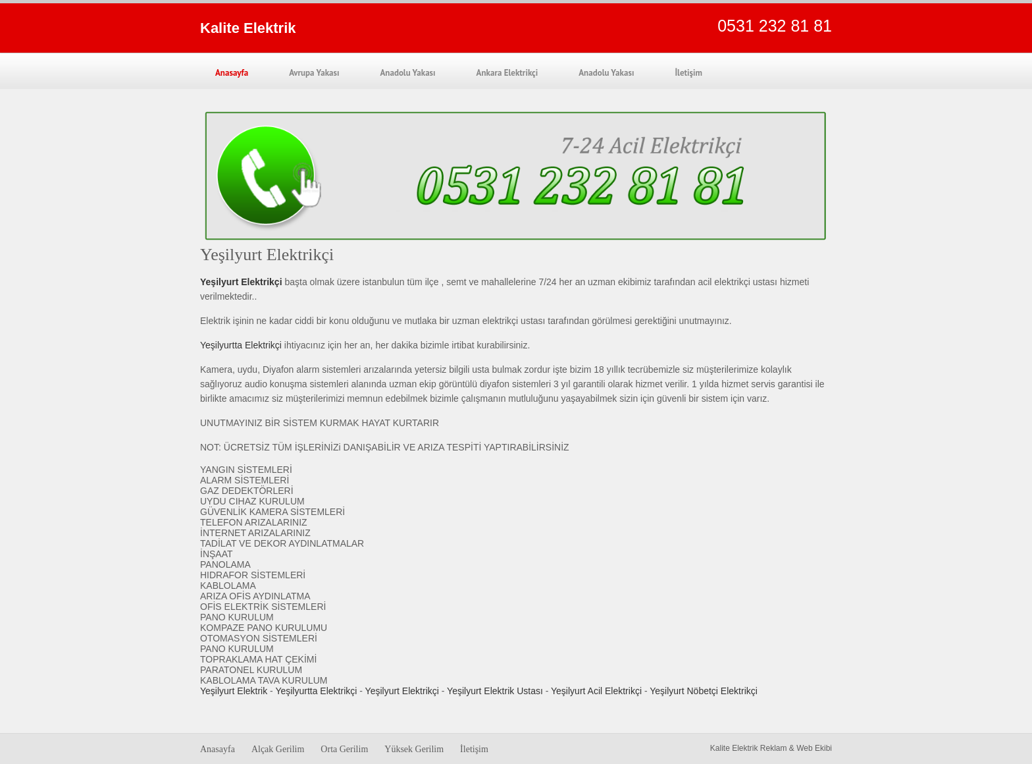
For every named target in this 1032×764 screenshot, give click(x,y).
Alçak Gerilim (277, 749)
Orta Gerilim (344, 749)
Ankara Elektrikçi (507, 72)
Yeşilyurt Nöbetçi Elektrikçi (704, 691)
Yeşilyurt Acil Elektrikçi (596, 691)
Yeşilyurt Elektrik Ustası (495, 691)
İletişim (688, 72)
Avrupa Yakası (314, 72)
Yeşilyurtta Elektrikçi (241, 345)
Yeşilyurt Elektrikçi (402, 691)
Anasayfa (231, 72)
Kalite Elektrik (248, 28)
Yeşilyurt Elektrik (233, 691)
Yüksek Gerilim (414, 749)
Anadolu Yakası (407, 72)
